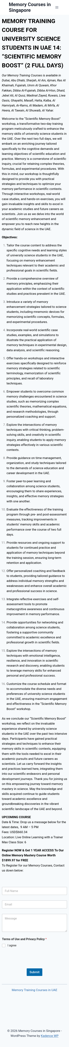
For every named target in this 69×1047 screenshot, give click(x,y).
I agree (12, 945)
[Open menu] (56, 7)
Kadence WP (50, 1036)
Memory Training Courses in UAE (34, 990)
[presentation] (30, 966)
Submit (34, 972)
